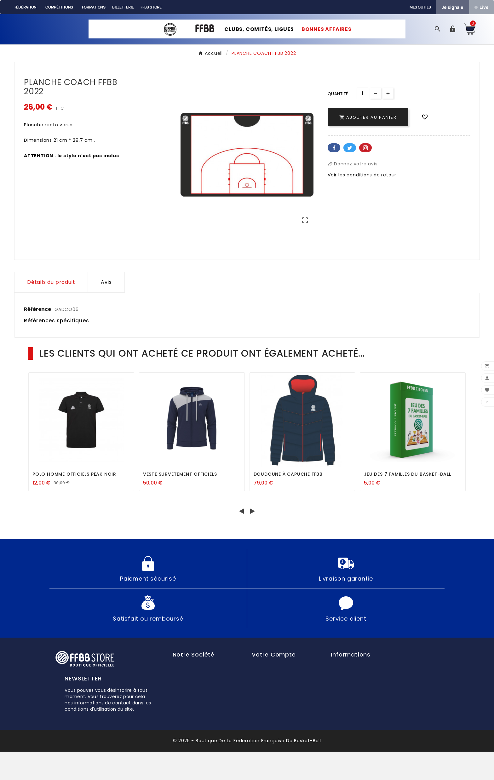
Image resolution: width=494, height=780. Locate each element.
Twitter (349, 157)
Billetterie (123, 7)
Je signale (452, 7)
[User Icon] (453, 34)
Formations (94, 7)
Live (481, 7)
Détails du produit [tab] (51, 310)
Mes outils (420, 7)
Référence (38, 337)
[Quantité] (362, 103)
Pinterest (365, 157)
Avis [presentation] (106, 310)
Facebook (334, 157)
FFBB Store (151, 7)
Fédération (25, 7)
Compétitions (59, 7)
